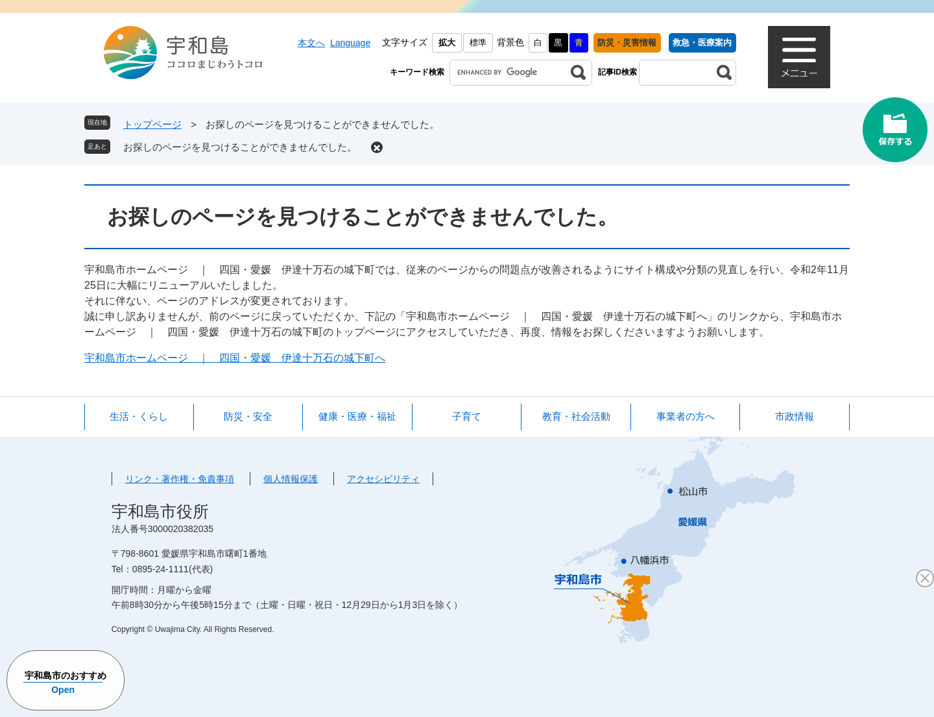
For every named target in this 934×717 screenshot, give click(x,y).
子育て (466, 416)
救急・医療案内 (702, 42)
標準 (478, 42)
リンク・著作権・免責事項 (179, 479)
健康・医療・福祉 (357, 416)
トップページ (152, 124)
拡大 (446, 42)
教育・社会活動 (576, 416)
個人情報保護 (290, 479)
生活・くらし (139, 416)
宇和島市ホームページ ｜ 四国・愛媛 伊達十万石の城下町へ (234, 357)
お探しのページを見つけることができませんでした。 (240, 146)
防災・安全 (248, 416)
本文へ (311, 43)
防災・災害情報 (626, 42)
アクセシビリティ (383, 479)
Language (350, 43)
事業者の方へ (685, 416)
